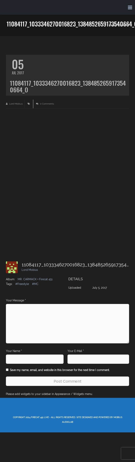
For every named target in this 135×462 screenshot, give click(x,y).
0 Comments (45, 103)
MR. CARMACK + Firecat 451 (35, 279)
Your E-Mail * (76, 351)
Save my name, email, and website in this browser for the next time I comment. (60, 370)
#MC (35, 284)
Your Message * (16, 300)
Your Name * (14, 351)
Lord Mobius (14, 103)
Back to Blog (118, 25)
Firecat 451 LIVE (40, 417)
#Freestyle (22, 284)
